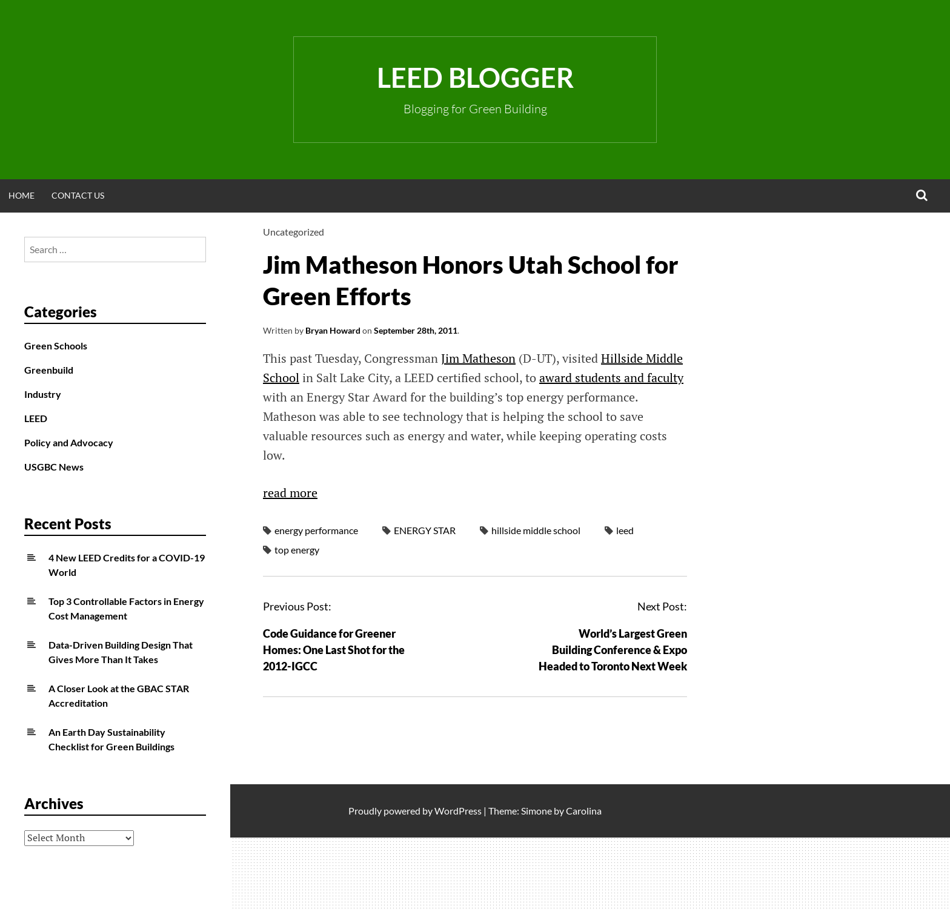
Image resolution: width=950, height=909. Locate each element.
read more (290, 492)
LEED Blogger (475, 77)
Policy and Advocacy (68, 442)
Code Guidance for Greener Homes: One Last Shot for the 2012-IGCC (334, 650)
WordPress (458, 810)
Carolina (584, 810)
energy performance (316, 530)
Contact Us (77, 195)
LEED (35, 418)
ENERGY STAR (425, 530)
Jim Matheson (478, 358)
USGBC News (54, 466)
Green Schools (55, 345)
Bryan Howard (332, 330)
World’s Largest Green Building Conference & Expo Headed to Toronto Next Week (613, 650)
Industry (42, 394)
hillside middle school (535, 530)
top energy (296, 549)
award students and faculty (611, 377)
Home (21, 195)
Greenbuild (48, 369)
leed (625, 530)
